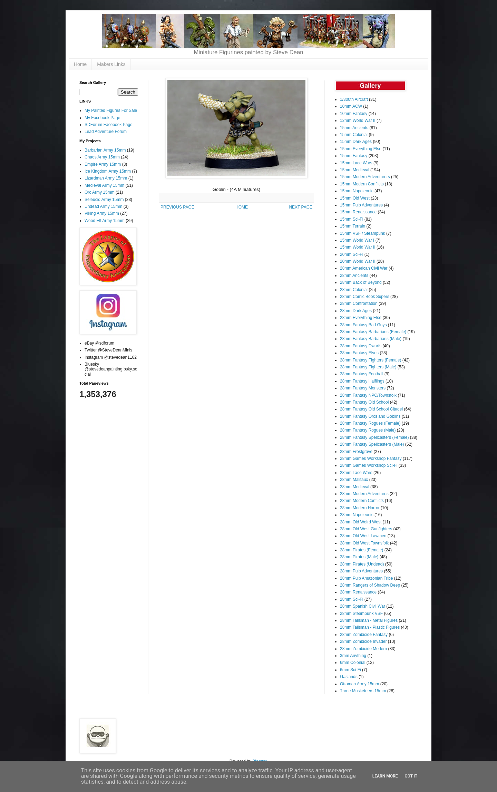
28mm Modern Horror (360, 507)
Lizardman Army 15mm (106, 178)
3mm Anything (353, 655)
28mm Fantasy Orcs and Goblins (370, 416)
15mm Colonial (354, 134)
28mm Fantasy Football (361, 373)
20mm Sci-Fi (351, 254)
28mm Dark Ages (356, 310)
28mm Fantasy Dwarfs (360, 346)
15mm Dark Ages (356, 141)
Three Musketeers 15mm (363, 690)
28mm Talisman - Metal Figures (369, 620)
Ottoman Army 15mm (359, 684)
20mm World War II (358, 261)
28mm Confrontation (359, 303)
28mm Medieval (354, 486)
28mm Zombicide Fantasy (364, 634)
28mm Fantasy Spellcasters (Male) (372, 444)
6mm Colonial (352, 662)
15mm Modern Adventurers (365, 176)
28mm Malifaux (354, 479)
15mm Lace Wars (356, 163)
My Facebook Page (102, 117)
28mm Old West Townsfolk (364, 543)
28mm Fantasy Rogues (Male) (368, 430)
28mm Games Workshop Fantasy (371, 458)
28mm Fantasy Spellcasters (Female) (374, 437)
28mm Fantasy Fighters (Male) (368, 367)
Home (80, 64)
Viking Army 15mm (102, 213)
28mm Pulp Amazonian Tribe (366, 578)
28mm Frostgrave (356, 451)
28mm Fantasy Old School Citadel (371, 409)
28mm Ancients (354, 275)
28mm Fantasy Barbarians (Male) (370, 338)
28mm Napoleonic (356, 514)
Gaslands (349, 676)
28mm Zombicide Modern (363, 648)
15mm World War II (358, 247)
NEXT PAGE (300, 207)
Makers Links (111, 64)
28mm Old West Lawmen (363, 535)
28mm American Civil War (364, 268)
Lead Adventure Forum (106, 131)
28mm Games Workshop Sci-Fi (368, 465)
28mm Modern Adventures (364, 493)
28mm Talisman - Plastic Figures (370, 627)
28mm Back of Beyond (361, 282)
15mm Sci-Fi (351, 219)
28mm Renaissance (358, 592)
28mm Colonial (354, 289)
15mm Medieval (354, 169)
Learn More (385, 776)
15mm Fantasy (353, 155)
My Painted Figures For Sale (111, 110)
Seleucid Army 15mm (104, 199)
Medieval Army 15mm (104, 185)
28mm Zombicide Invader (363, 641)
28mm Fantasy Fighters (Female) (370, 360)
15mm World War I (357, 240)
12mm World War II (358, 120)
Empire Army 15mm (103, 164)
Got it (411, 776)
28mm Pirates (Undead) (362, 564)
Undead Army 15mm (103, 206)
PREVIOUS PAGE (177, 207)
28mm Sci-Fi (351, 599)
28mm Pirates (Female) (361, 550)
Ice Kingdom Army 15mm (108, 171)
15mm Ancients (354, 127)
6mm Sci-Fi (350, 669)
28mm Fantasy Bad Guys (363, 324)
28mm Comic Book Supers (364, 296)
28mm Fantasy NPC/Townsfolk (368, 395)
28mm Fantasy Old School (364, 402)
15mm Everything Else (360, 148)
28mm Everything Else (360, 317)
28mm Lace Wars (356, 472)
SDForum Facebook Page (109, 124)
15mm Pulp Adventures (361, 205)
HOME (241, 207)
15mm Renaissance (358, 212)
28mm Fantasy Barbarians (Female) (373, 331)
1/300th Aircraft (354, 99)
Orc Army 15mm (100, 192)
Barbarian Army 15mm (105, 150)
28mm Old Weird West (360, 522)
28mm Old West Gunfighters (366, 529)
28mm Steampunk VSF (361, 613)
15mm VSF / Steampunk (362, 233)
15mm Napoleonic (356, 191)
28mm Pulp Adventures (361, 571)
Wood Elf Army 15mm (105, 220)
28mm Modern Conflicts (362, 500)
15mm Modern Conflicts (362, 184)
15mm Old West (355, 198)
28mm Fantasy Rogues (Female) (370, 423)
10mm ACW (351, 106)
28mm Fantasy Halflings (362, 381)
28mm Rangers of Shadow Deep (370, 585)
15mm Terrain (352, 226)
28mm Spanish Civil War (362, 606)
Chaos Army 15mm (102, 157)
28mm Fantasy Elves (359, 352)
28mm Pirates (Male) (359, 556)
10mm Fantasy (353, 113)
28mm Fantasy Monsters (363, 388)
